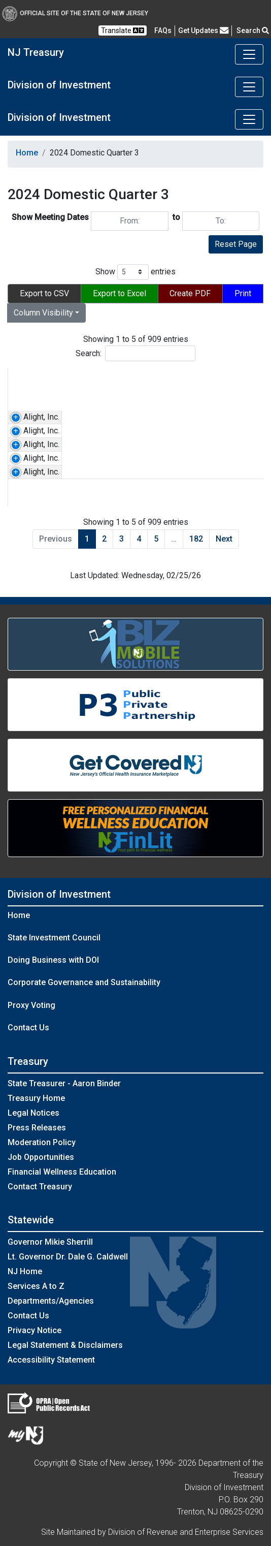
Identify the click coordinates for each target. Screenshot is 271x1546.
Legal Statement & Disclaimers (65, 1345)
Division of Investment (59, 85)
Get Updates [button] (203, 30)
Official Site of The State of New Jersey (75, 13)
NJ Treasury (36, 52)
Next (224, 539)
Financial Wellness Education (62, 1172)
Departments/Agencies (51, 1301)
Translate (122, 30)
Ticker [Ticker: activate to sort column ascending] (78, 376)
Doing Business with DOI (53, 960)
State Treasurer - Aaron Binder (64, 1083)
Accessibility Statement (51, 1360)
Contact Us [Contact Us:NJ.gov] (28, 1315)
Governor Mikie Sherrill (50, 1242)
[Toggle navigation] (249, 54)
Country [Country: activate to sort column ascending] (140, 376)
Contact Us (28, 1027)
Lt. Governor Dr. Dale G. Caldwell (68, 1256)
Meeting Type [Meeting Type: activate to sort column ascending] (230, 382)
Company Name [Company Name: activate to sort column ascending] (29, 382)
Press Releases (37, 1127)
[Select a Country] (160, 402)
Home (27, 152)
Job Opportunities (41, 1157)
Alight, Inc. (41, 417)
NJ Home (25, 1271)
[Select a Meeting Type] (234, 402)
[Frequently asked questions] (163, 30)
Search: (135, 353)
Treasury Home (36, 1098)
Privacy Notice (34, 1330)
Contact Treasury (40, 1186)
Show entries (135, 272)
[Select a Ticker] (86, 402)
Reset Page (236, 244)
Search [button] (252, 30)
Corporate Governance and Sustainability (84, 982)
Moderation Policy (42, 1142)
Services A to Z (36, 1286)
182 (196, 539)
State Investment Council (54, 937)
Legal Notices (33, 1113)
